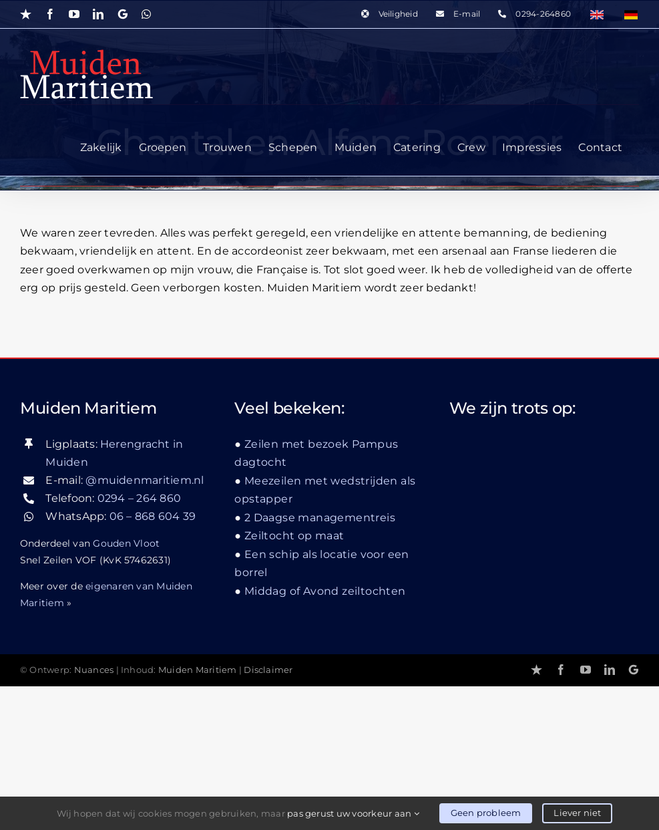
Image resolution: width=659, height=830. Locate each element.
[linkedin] (609, 669)
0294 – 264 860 (139, 498)
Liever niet (577, 812)
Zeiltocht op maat (294, 535)
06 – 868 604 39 (152, 516)
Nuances (94, 670)
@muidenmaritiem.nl (144, 480)
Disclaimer (268, 670)
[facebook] (561, 669)
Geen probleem (486, 812)
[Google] (633, 669)
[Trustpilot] (536, 669)
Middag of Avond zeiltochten (325, 591)
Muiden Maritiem (197, 670)
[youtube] (585, 669)
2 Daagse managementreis (319, 517)
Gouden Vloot (126, 543)
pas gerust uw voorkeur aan (353, 813)
